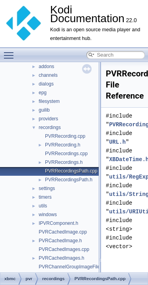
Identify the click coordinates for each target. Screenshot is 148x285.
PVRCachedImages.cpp (64, 249)
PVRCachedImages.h (61, 258)
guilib (44, 110)
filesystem (49, 101)
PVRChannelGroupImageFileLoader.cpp (81, 267)
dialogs (46, 84)
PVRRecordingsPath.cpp (71, 171)
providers (48, 119)
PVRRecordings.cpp (66, 153)
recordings (50, 127)
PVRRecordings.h (63, 162)
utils (43, 206)
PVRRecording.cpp (65, 136)
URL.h (117, 142)
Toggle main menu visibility (10, 52)
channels (48, 75)
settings (47, 188)
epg (43, 92)
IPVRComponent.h (58, 223)
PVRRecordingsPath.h (68, 179)
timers (45, 197)
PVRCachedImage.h (60, 240)
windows (48, 214)
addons (46, 66)
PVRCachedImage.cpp (63, 232)
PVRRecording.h (62, 145)
